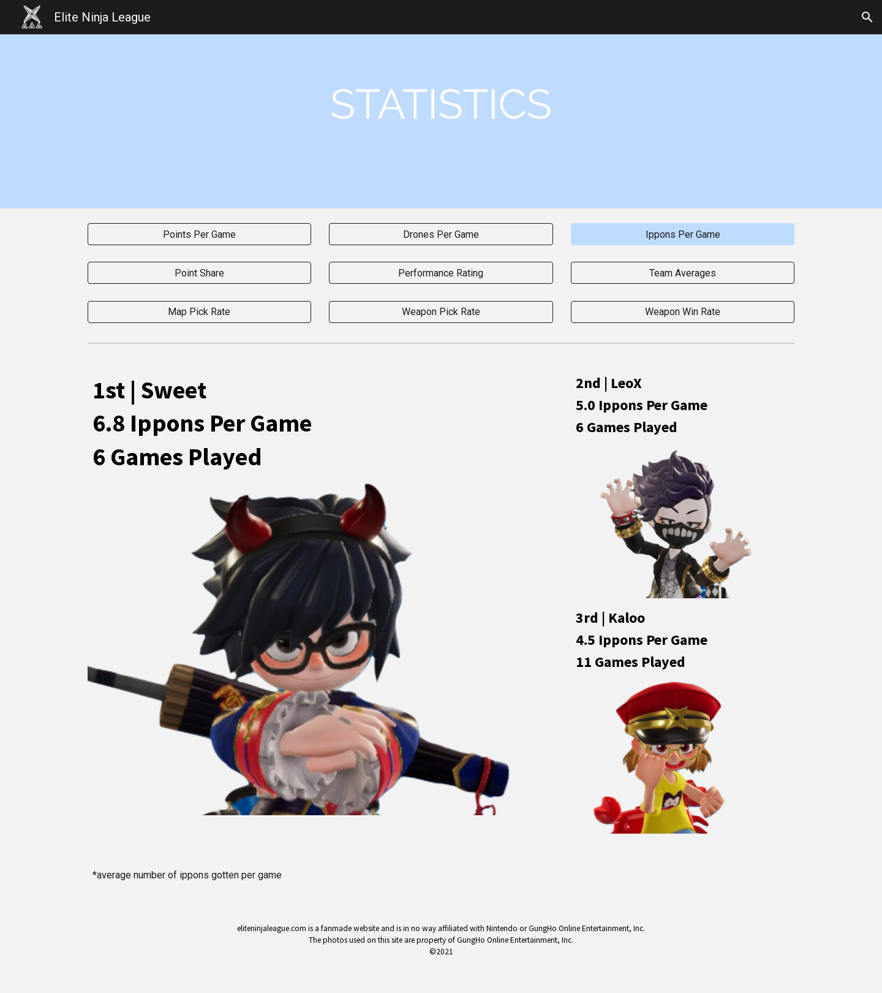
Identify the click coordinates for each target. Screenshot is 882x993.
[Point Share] (199, 273)
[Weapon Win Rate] (682, 311)
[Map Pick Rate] (199, 311)
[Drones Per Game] (441, 234)
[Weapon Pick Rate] (441, 311)
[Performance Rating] (441, 273)
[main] (320, 422)
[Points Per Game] (199, 234)
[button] (867, 17)
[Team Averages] (682, 273)
